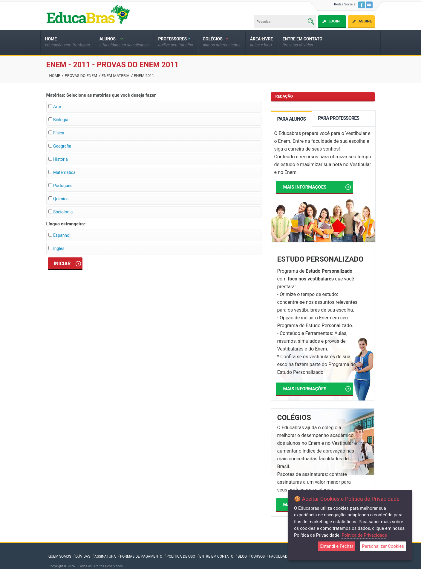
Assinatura (105, 556)
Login (333, 21)
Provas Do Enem (81, 75)
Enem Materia (115, 75)
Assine (365, 21)
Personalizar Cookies (383, 546)
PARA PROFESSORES (338, 118)
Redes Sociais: (345, 4)
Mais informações (317, 187)
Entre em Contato (216, 556)
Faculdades (280, 556)
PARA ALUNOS (291, 119)
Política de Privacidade (364, 535)
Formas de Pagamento (141, 556)
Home (54, 75)
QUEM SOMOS (59, 556)
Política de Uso (180, 556)
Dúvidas (82, 556)
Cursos (258, 556)
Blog (242, 556)
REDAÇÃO (284, 96)
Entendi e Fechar (336, 546)
